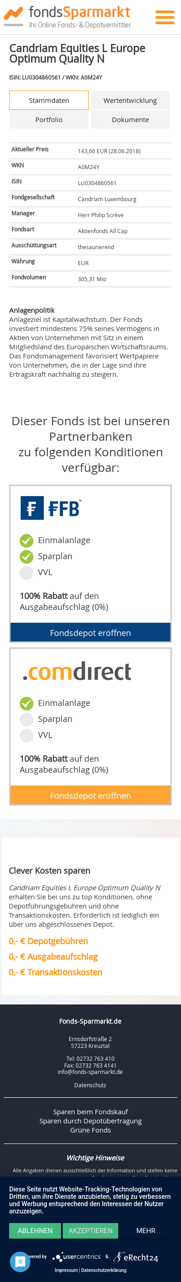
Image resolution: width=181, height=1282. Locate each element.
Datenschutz (90, 1085)
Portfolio (49, 119)
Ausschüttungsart (33, 245)
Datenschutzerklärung (103, 1270)
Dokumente (130, 119)
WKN (17, 165)
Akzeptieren (90, 1231)
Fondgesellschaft (33, 197)
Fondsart (22, 229)
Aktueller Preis (30, 149)
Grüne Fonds (90, 1129)
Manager (23, 213)
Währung (23, 261)
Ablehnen (35, 1231)
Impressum (66, 1270)
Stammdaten (49, 100)
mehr (146, 1231)
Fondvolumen (28, 277)
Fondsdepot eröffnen (90, 632)
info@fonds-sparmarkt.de (90, 1071)
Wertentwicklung (130, 100)
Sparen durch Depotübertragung (90, 1120)
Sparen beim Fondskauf (90, 1111)
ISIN (16, 181)
